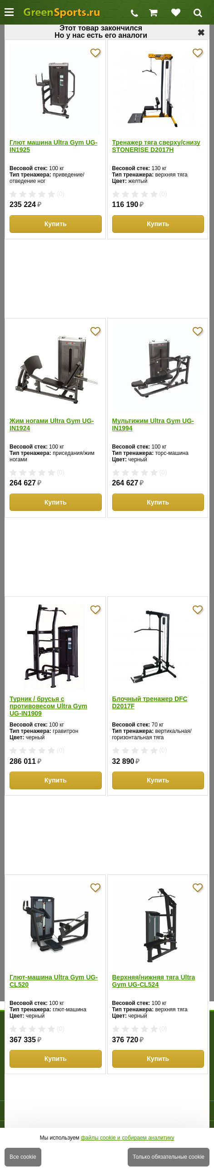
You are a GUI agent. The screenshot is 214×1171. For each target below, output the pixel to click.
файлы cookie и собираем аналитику (127, 1138)
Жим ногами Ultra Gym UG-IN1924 (52, 424)
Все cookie (23, 1157)
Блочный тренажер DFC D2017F (150, 702)
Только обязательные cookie (168, 1157)
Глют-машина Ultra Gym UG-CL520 (54, 981)
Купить (56, 223)
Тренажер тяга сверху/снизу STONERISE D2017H (156, 146)
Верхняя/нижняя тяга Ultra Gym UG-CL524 (153, 981)
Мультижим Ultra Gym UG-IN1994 (153, 424)
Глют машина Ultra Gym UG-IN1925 (53, 146)
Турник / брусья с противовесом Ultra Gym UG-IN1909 (48, 706)
